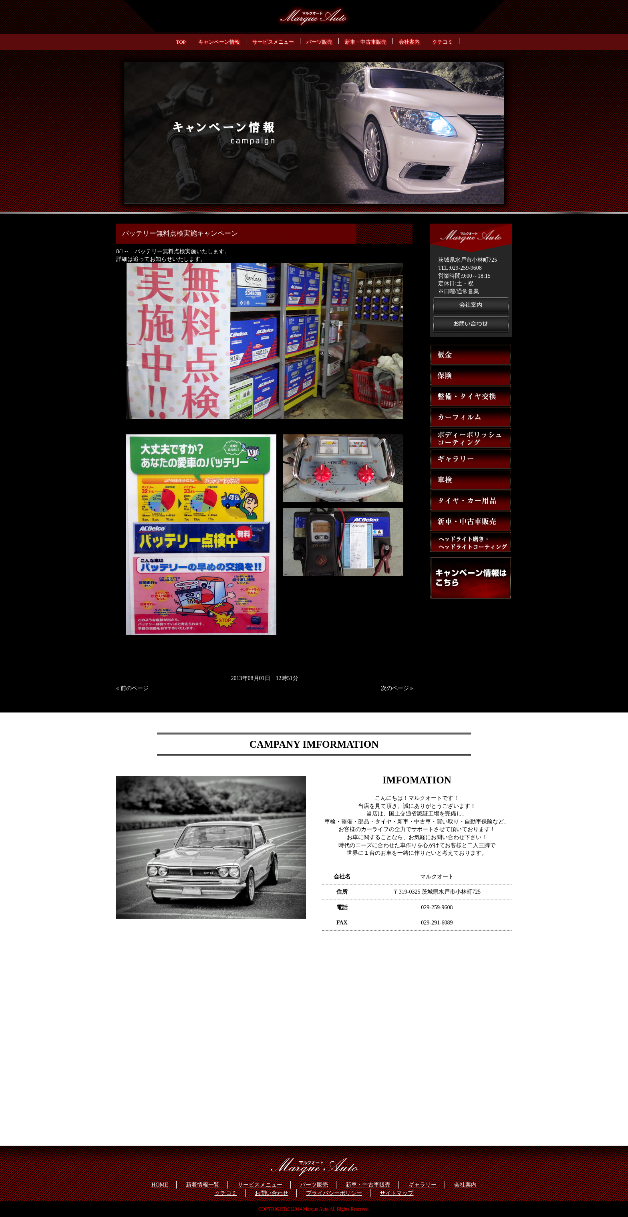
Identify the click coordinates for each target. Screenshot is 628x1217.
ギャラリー (423, 1184)
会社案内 (465, 1184)
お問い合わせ (271, 1193)
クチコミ (226, 1193)
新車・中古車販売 (368, 1184)
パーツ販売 (314, 1184)
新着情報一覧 (202, 1184)
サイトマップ (396, 1193)
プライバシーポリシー (334, 1193)
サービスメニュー (260, 1184)
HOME (159, 1184)
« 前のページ (132, 688)
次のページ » (397, 688)
